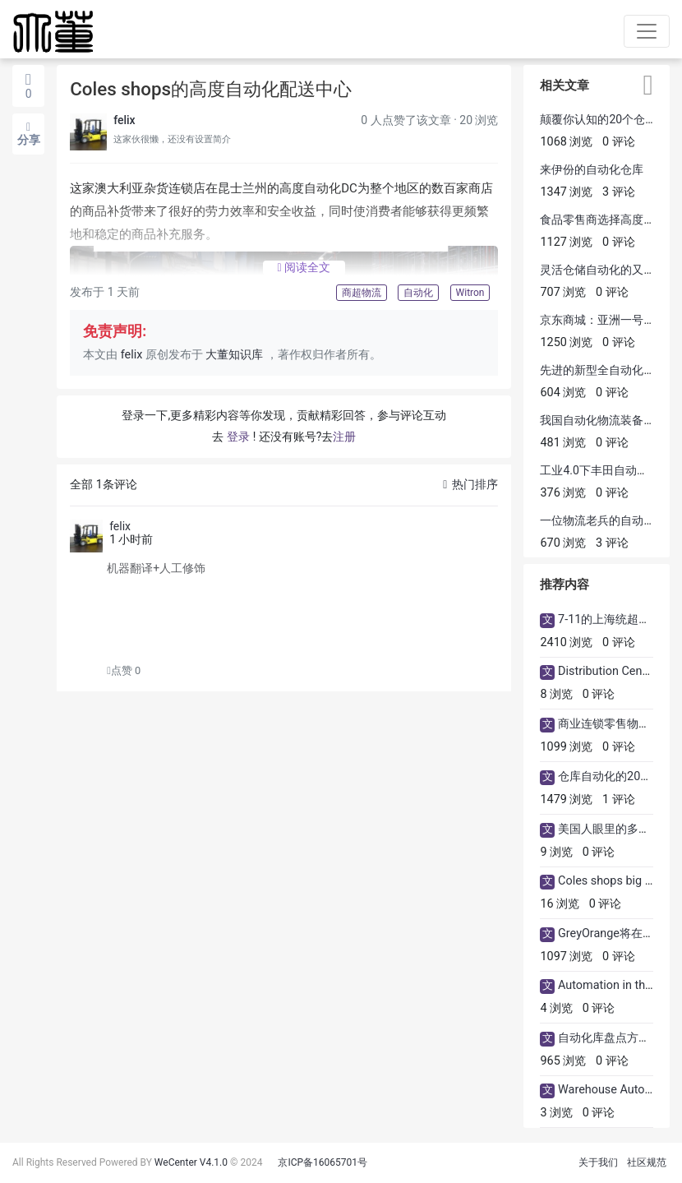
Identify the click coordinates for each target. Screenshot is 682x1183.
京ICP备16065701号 (322, 1162)
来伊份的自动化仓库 (591, 169)
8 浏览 (556, 694)
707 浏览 (563, 292)
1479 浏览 (566, 799)
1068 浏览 (566, 142)
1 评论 (618, 799)
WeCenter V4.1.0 (191, 1162)
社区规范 (646, 1162)
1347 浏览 (566, 192)
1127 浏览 (566, 242)
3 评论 (618, 192)
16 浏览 (559, 904)
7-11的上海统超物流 (609, 619)
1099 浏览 (566, 747)
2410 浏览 (566, 642)
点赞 (124, 670)
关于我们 (598, 1162)
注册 (344, 436)
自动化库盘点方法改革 (615, 1038)
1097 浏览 (566, 956)
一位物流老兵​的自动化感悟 (609, 520)
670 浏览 (563, 543)
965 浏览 (563, 1061)
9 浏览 (556, 852)
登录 (238, 436)
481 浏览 (563, 443)
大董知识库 (234, 355)
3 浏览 (556, 1113)
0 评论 (618, 142)
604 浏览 (563, 393)
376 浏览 (563, 493)
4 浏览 (556, 1008)
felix (124, 120)
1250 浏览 (566, 342)
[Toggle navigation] (647, 31)
